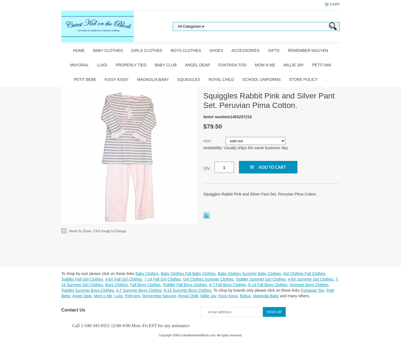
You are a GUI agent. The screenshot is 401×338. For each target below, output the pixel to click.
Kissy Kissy (117, 79)
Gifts (273, 50)
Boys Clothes (186, 50)
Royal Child (221, 79)
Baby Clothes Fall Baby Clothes (188, 273)
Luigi (102, 65)
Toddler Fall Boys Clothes (185, 285)
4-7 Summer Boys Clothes (139, 290)
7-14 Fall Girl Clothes (162, 279)
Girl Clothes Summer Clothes (208, 279)
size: (208, 140)
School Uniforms (262, 79)
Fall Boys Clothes (145, 285)
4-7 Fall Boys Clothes (227, 285)
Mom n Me (265, 65)
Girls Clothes (146, 50)
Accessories (245, 50)
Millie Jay (293, 65)
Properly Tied (131, 65)
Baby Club (166, 65)
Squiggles (188, 79)
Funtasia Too (232, 65)
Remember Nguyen (308, 50)
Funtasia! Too (312, 290)
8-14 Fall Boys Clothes (267, 285)
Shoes (216, 50)
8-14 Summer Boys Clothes (187, 290)
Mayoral (79, 65)
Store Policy (303, 79)
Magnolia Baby (153, 79)
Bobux (245, 296)
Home (79, 50)
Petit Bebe (85, 79)
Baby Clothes (108, 50)
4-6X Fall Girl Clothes (123, 279)
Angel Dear (197, 65)
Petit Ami (321, 65)
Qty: (207, 168)
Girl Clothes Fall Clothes (304, 273)
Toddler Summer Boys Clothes (87, 290)
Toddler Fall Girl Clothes (82, 279)
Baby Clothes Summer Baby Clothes (249, 273)
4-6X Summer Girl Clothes (310, 279)
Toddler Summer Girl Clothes (261, 279)
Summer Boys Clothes (309, 285)
